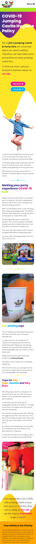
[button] (31, 3)
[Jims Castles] (7, 4)
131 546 (25, 509)
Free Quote (26, 513)
